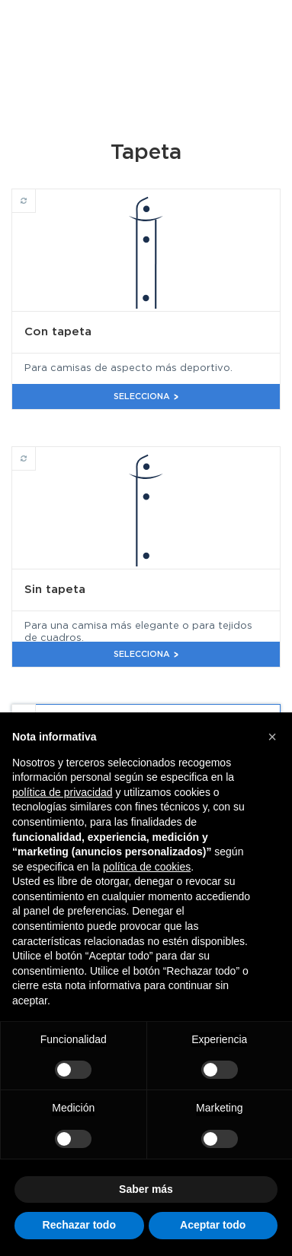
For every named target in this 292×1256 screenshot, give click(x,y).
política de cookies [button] (147, 867)
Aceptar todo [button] (212, 1225)
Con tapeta (35, 194)
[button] (272, 737)
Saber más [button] (146, 1189)
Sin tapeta (35, 451)
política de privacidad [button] (62, 792)
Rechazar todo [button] (79, 1225)
